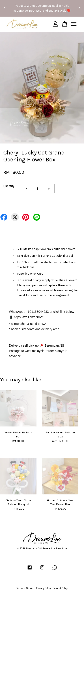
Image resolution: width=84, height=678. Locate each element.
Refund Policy (60, 588)
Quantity (8, 186)
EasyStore (61, 548)
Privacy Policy (43, 588)
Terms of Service (25, 588)
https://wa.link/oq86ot (28, 317)
